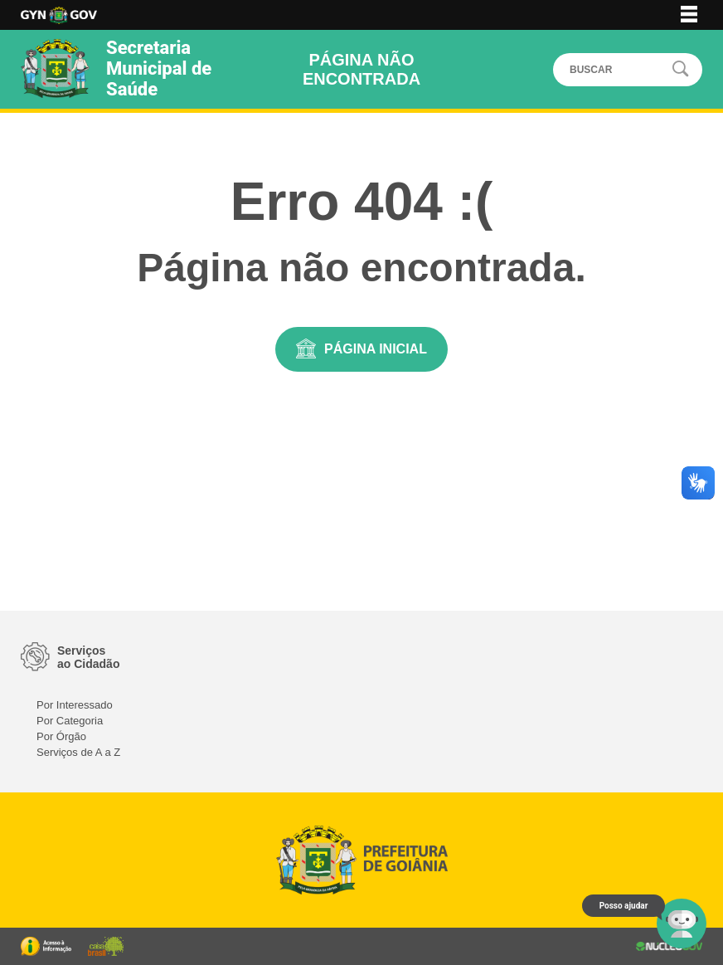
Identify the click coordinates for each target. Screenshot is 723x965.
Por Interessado (74, 705)
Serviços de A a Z (78, 752)
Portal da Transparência (46, 946)
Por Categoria (69, 720)
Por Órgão (61, 736)
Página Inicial (375, 349)
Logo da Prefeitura (59, 15)
